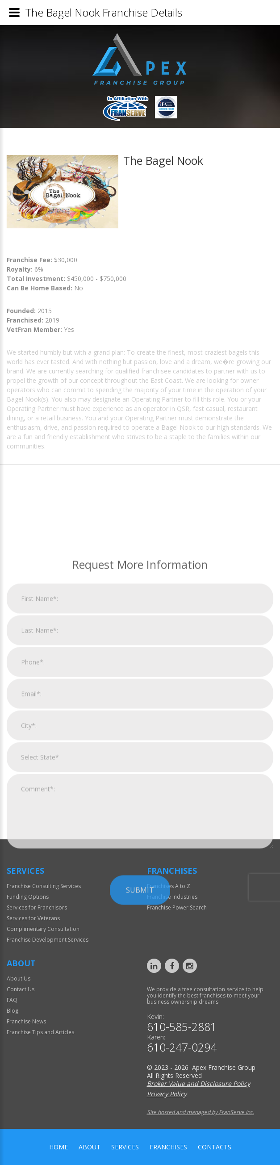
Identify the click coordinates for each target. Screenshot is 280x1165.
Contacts (214, 1147)
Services (125, 1147)
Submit (140, 990)
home (58, 1147)
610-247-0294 (182, 1047)
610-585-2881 (182, 1026)
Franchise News (26, 1021)
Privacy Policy (167, 1094)
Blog (12, 1010)
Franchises (168, 1147)
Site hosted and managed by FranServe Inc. (200, 1112)
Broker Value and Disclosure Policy (198, 1083)
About (89, 1147)
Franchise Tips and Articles (40, 1032)
